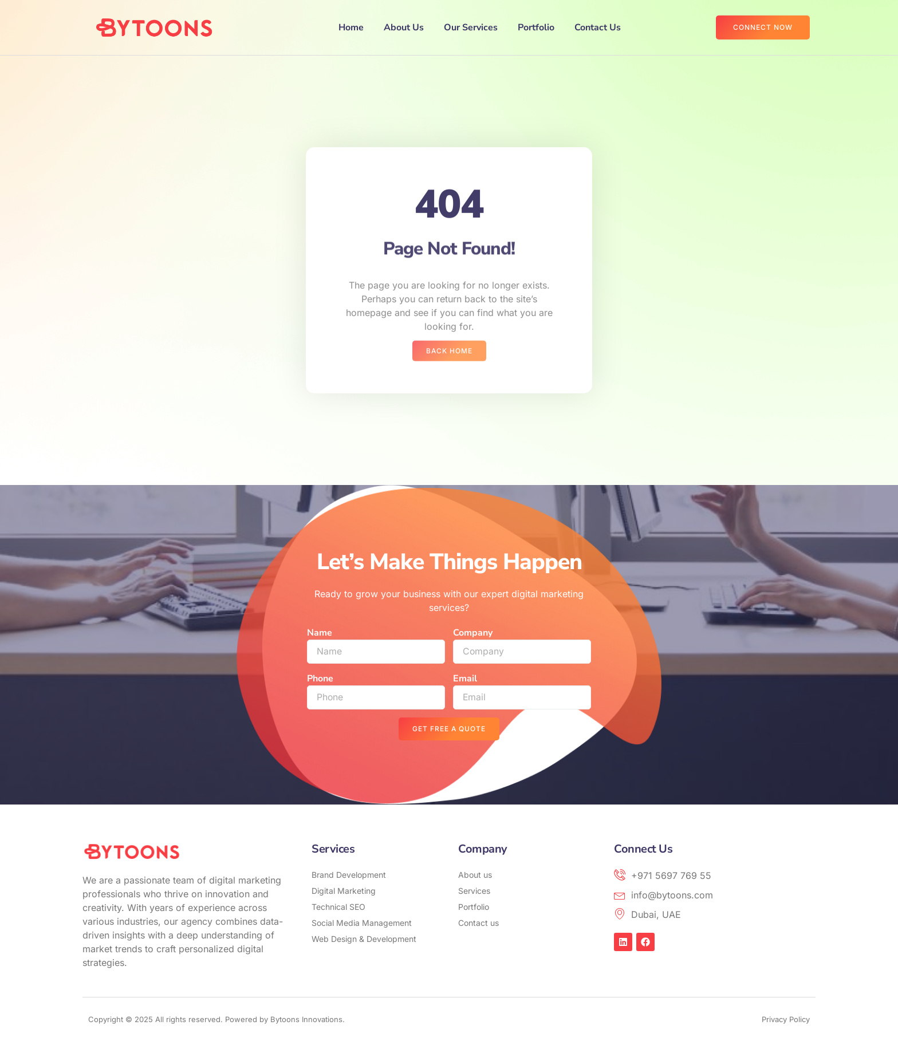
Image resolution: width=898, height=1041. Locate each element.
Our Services (471, 27)
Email (465, 678)
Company (473, 632)
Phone (320, 678)
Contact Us (597, 27)
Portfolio (536, 27)
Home (351, 27)
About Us (404, 27)
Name (319, 632)
